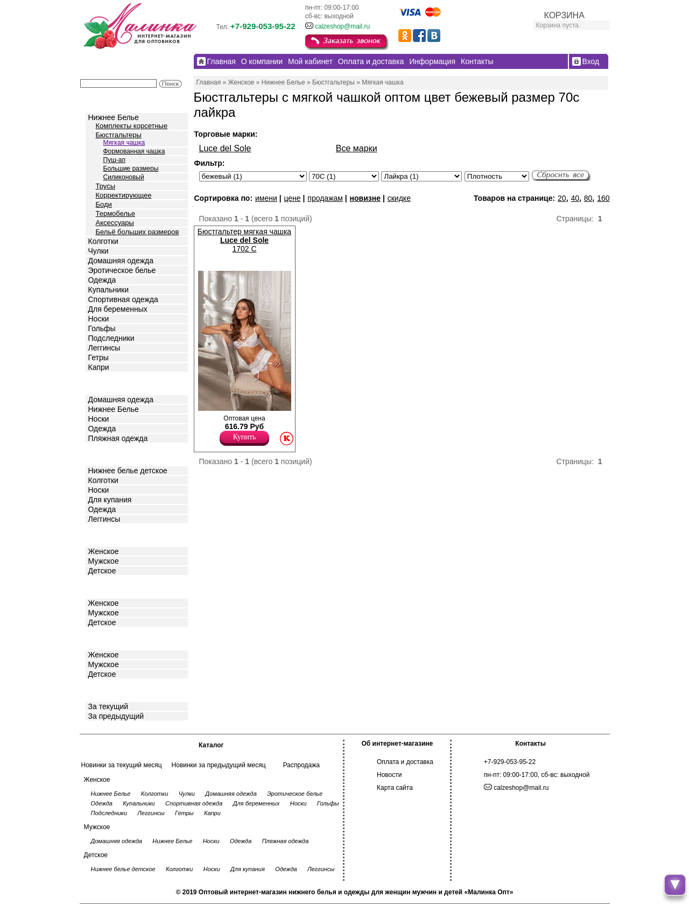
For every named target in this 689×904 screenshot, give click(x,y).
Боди (104, 204)
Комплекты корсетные (132, 126)
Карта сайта (395, 787)
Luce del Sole (225, 148)
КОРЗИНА (564, 15)
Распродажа (301, 765)
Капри (98, 367)
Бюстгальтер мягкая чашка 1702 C (244, 240)
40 (575, 198)
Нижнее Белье (113, 117)
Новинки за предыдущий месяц (219, 765)
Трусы (106, 186)
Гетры (98, 357)
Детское (103, 453)
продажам (325, 198)
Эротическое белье (122, 270)
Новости (389, 775)
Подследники (111, 338)
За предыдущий (116, 716)
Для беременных (117, 309)
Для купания (110, 499)
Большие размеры (131, 168)
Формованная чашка (134, 151)
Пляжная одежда (118, 438)
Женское (103, 551)
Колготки (103, 241)
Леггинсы (104, 348)
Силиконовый (123, 177)
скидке (399, 198)
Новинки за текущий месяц (121, 765)
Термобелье (116, 213)
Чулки (98, 251)
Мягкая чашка (124, 142)
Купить (244, 437)
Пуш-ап (114, 160)
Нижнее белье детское (127, 470)
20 (562, 198)
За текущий (108, 706)
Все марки (356, 148)
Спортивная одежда (123, 299)
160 (603, 198)
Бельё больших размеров (137, 232)
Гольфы (102, 328)
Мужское (103, 561)
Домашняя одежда (120, 260)
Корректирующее (124, 195)
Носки (98, 318)
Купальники (108, 289)
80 (588, 198)
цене (292, 198)
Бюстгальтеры (119, 135)
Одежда (102, 280)
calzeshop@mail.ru (342, 26)
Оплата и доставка (405, 762)
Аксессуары (115, 223)
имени (266, 198)
